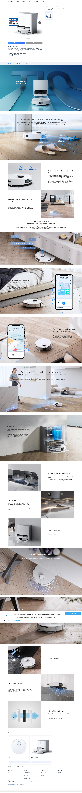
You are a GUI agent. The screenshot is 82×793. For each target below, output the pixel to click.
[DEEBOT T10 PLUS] (41, 762)
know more (19, 762)
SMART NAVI (26, 775)
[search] (73, 1)
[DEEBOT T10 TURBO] (48, 15)
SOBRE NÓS (59, 772)
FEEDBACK (42, 775)
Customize (73, 787)
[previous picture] (10, 22)
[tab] (9, 63)
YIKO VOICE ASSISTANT (27, 772)
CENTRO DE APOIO (43, 772)
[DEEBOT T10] (18, 762)
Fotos (16, 42)
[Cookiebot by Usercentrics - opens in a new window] (7, 791)
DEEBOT (9, 772)
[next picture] (40, 22)
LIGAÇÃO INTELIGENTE (27, 778)
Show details (17, 790)
